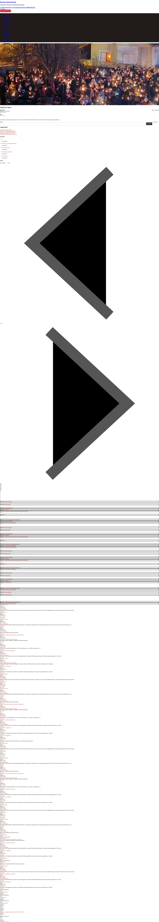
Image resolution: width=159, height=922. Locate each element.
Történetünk (7, 17)
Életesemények (5, 31)
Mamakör (7, 23)
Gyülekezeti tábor (8, 582)
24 (0, 574)
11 (0, 531)
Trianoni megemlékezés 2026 (6, 129)
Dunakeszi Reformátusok (8, 2)
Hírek (3, 26)
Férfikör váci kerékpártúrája (10, 547)
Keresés (1, 121)
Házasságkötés (8, 34)
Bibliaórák (7, 22)
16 (0, 549)
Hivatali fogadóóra (8, 501)
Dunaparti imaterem (4, 623)
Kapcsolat (7, 38)
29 (0, 591)
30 (0, 593)
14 (0, 543)
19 (0, 562)
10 (0, 528)
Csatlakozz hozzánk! (5, 10)
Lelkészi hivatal (3, 609)
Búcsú (6, 36)
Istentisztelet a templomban (6, 151)
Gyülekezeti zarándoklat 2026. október (7, 130)
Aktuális (6, 39)
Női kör (6, 24)
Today (1, 323)
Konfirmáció (7, 33)
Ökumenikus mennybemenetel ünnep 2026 (8, 134)
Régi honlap (2, 8)
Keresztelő (7, 32)
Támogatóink (5, 41)
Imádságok (7, 21)
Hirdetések (7, 27)
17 (0, 552)
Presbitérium (7, 16)
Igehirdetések (7, 20)
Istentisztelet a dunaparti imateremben (9, 143)
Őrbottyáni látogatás (5, 147)
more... (1, 512)
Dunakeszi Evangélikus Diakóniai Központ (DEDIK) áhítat (16, 511)
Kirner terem (2, 115)
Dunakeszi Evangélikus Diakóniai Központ (8, 639)
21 (0, 566)
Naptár (6, 28)
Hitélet (3, 18)
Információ (4, 37)
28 (0, 587)
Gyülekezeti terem (3, 631)
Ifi (1, 139)
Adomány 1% (7, 40)
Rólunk (3, 13)
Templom (2, 670)
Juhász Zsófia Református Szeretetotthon (8, 663)
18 (0, 555)
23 (0, 571)
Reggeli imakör (8, 504)
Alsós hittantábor (8, 592)
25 (0, 576)
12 (0, 539)
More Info (2, 611)
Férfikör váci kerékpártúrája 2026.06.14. (8, 132)
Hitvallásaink (7, 19)
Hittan (3, 30)
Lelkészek (7, 14)
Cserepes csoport (4, 156)
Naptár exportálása (8, 29)
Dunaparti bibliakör (8, 508)
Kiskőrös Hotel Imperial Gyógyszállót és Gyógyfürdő (10, 839)
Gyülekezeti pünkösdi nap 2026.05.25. (7, 133)
